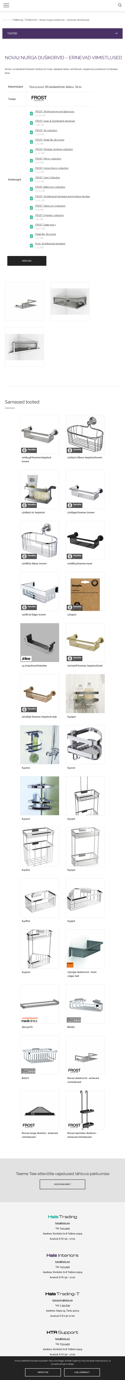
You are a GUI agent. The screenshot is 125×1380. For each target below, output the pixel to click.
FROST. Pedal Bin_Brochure (49, 140)
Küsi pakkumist (62, 1184)
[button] (120, 5)
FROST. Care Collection (47, 177)
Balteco (70, 86)
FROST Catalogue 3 (45, 224)
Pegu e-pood (36, 86)
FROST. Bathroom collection (50, 187)
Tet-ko (78, 86)
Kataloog (18, 20)
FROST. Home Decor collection (52, 168)
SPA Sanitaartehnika (55, 86)
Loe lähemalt (82, 1372)
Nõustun (43, 1372)
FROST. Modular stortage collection (54, 149)
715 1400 (65, 1228)
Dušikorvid (31, 20)
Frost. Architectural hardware (50, 243)
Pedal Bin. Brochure (45, 234)
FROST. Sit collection (46, 130)
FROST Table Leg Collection (50, 206)
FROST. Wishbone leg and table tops (54, 111)
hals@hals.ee (62, 1223)
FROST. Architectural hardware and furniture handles (62, 196)
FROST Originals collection (49, 215)
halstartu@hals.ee (62, 1300)
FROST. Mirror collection (48, 158)
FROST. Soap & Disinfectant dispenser (55, 121)
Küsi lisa (27, 261)
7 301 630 (65, 1305)
